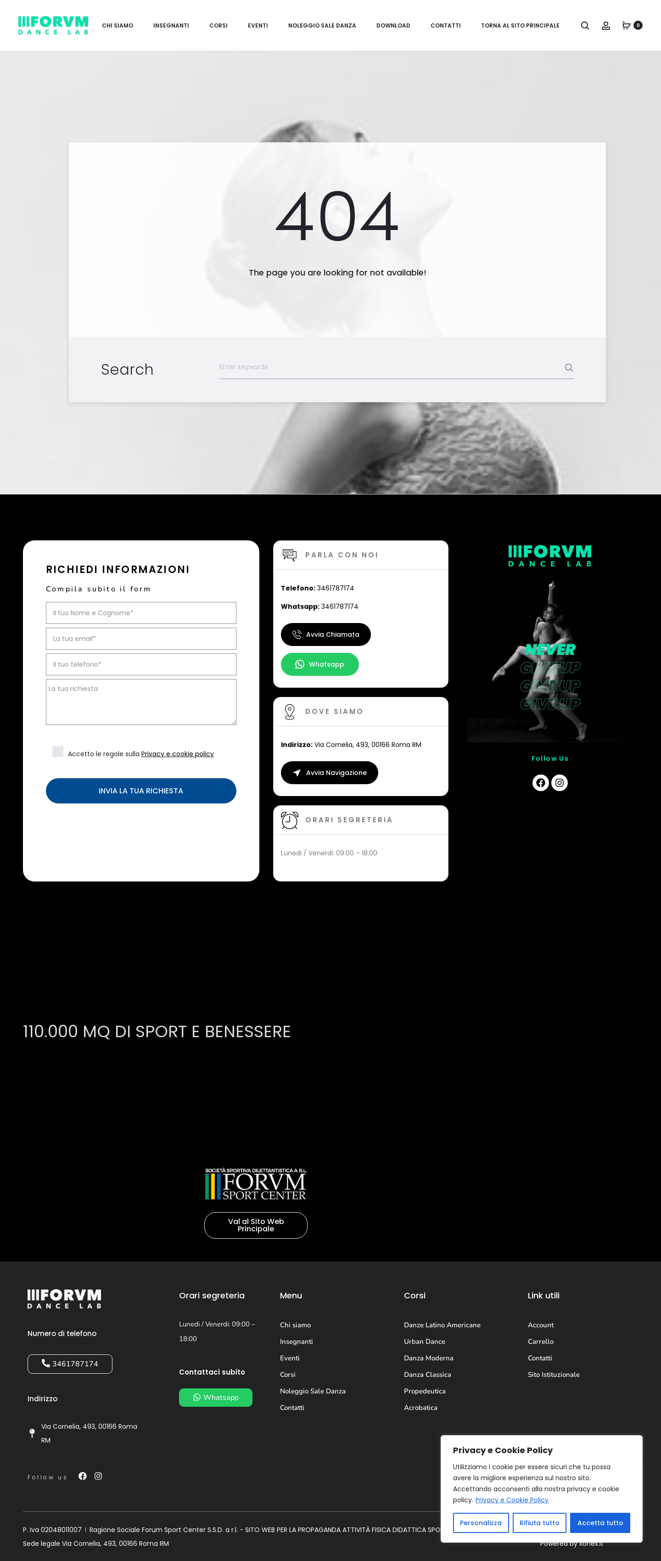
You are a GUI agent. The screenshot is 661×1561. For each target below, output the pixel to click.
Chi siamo (117, 25)
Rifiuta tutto (540, 1522)
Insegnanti (171, 25)
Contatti (446, 25)
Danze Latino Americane (442, 1325)
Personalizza (481, 1522)
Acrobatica (420, 1407)
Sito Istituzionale (554, 1374)
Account (541, 1325)
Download (393, 25)
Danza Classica (427, 1374)
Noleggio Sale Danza (322, 25)
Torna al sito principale (520, 25)
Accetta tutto (600, 1522)
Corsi (218, 25)
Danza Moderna (429, 1358)
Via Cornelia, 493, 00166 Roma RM (351, 744)
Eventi (258, 25)
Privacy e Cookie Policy (512, 1500)
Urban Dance (424, 1341)
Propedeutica (425, 1391)
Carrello (541, 1341)
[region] (542, 1489)
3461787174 (317, 588)
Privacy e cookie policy (177, 753)
